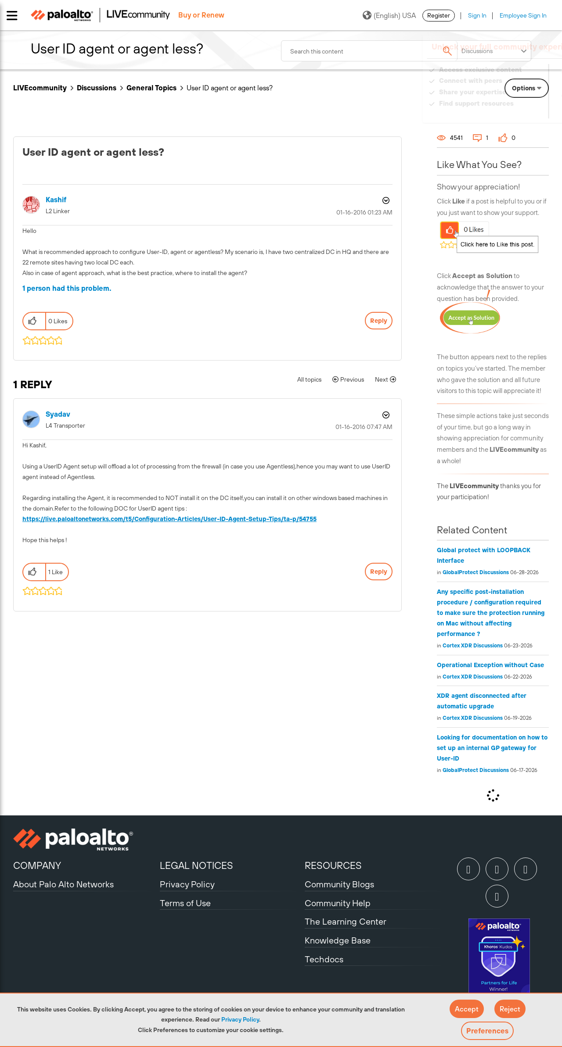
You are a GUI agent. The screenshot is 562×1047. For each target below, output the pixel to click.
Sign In (477, 15)
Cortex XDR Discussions (473, 646)
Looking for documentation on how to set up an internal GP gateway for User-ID (492, 748)
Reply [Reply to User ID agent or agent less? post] (378, 320)
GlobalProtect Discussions (476, 572)
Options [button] (385, 200)
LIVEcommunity (40, 88)
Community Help (338, 903)
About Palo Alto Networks (63, 884)
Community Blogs (339, 884)
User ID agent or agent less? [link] (230, 88)
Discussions (96, 88)
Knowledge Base (338, 940)
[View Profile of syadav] (58, 414)
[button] (467, 1009)
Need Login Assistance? (509, 112)
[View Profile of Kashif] (56, 200)
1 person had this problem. (67, 288)
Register (438, 15)
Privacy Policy (240, 1019)
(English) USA (389, 15)
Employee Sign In (523, 15)
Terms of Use (185, 903)
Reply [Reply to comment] (378, 571)
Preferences (487, 1031)
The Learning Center (345, 921)
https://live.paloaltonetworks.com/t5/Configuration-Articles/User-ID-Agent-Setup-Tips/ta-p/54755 (169, 518)
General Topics (151, 88)
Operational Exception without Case (490, 664)
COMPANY (37, 865)
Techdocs (324, 959)
